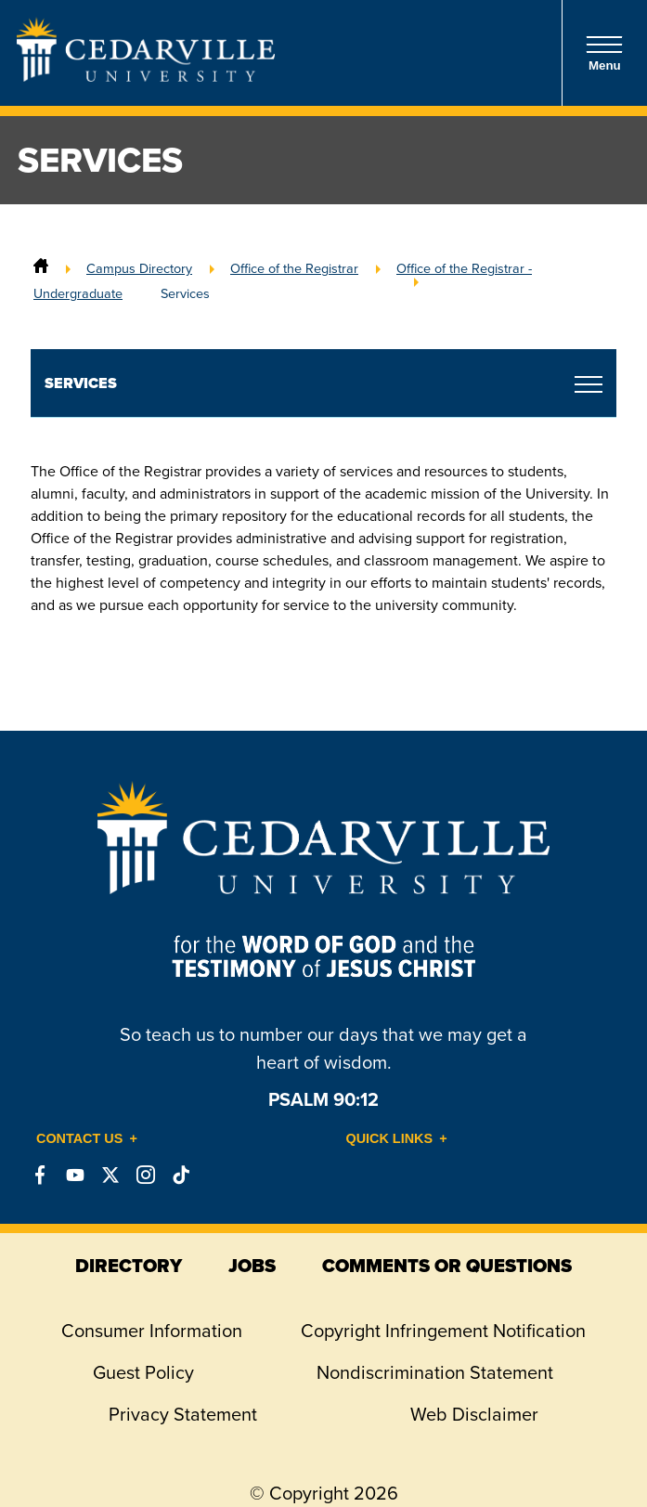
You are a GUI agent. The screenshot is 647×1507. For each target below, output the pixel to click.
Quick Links (389, 1138)
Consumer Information (151, 1331)
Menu (604, 53)
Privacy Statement (183, 1414)
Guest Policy (143, 1372)
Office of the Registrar (294, 268)
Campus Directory (139, 268)
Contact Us (79, 1138)
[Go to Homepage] (146, 76)
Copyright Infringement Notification (443, 1331)
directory (128, 1266)
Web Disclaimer (474, 1414)
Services (185, 293)
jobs (252, 1266)
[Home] (40, 268)
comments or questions (447, 1266)
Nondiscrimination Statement (435, 1372)
